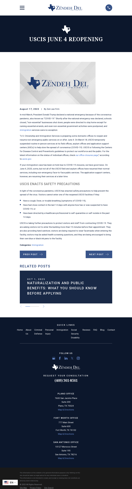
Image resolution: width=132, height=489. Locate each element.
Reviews (86, 330)
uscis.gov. (27, 159)
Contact (111, 330)
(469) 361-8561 (66, 380)
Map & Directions (66, 409)
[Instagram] (78, 358)
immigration (25, 130)
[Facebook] (59, 358)
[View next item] (44, 306)
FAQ (95, 330)
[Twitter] (72, 358)
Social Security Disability (75, 334)
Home (20, 330)
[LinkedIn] (66, 358)
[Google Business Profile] (53, 358)
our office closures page (87, 155)
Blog (102, 330)
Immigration (37, 245)
